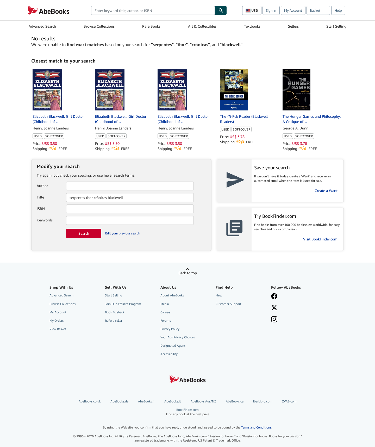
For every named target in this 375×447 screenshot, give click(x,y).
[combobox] (153, 10)
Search (83, 233)
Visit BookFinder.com (320, 239)
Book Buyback (114, 312)
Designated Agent (172, 345)
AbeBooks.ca (234, 401)
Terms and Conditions (256, 427)
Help (338, 10)
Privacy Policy (169, 329)
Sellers (293, 26)
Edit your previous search (122, 233)
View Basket (57, 329)
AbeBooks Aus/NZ (203, 401)
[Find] (221, 10)
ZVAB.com (289, 401)
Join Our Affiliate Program (123, 304)
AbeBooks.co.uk (90, 401)
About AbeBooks (172, 295)
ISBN (41, 208)
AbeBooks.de (119, 401)
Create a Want (326, 190)
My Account (293, 10)
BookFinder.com (187, 412)
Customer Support (228, 304)
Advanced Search (42, 26)
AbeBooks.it (172, 401)
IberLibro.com (262, 401)
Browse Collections (99, 26)
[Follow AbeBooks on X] (274, 308)
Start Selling (336, 26)
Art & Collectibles (202, 26)
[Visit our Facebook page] (274, 297)
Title (40, 197)
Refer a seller (113, 320)
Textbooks (252, 26)
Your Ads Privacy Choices (177, 337)
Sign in (271, 10)
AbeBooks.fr (146, 401)
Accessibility (169, 354)
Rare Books (151, 26)
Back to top (187, 273)
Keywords (45, 220)
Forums (165, 320)
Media (164, 304)
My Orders (56, 320)
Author (42, 185)
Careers (165, 312)
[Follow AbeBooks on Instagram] (274, 319)
